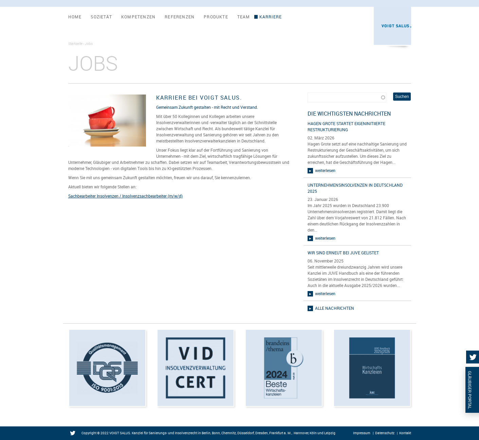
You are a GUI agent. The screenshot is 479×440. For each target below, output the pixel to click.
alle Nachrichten (334, 308)
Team (243, 16)
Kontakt (405, 432)
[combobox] (347, 97)
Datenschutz (384, 432)
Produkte (216, 16)
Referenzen (180, 16)
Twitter (74, 433)
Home (75, 16)
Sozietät (101, 16)
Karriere (270, 16)
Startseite (75, 43)
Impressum (361, 432)
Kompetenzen (138, 16)
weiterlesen (325, 170)
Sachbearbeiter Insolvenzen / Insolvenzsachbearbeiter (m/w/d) (125, 196)
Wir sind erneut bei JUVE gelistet (343, 252)
